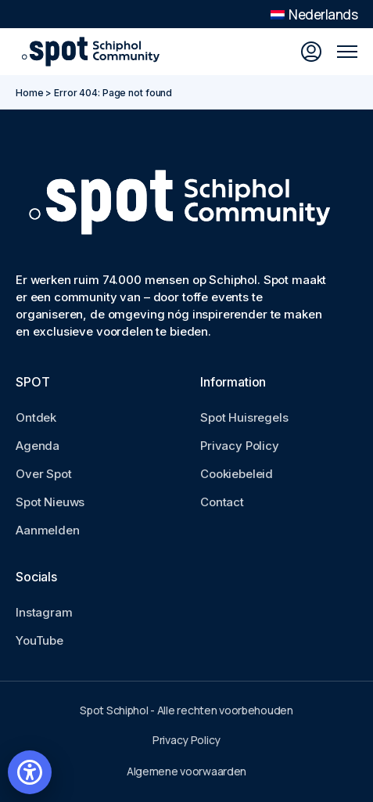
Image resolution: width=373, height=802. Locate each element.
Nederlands (314, 14)
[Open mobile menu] (347, 51)
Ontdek (36, 417)
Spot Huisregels (244, 417)
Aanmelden (48, 530)
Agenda (37, 445)
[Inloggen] (311, 51)
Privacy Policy (239, 445)
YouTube (39, 640)
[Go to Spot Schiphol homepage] (94, 51)
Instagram (44, 612)
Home (30, 93)
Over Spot (44, 473)
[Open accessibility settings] (30, 772)
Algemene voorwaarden (186, 771)
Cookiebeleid (236, 473)
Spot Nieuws (50, 502)
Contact (222, 502)
